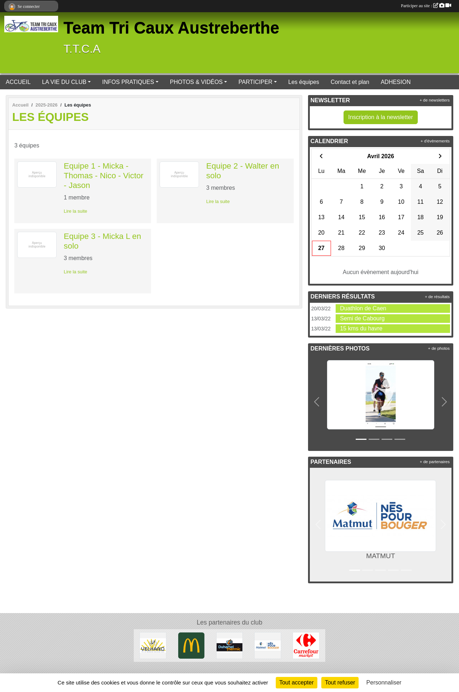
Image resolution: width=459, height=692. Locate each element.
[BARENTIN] (191, 645)
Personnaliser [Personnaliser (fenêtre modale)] (384, 682)
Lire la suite (75, 211)
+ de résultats (437, 297)
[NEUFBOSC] (229, 645)
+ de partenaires (435, 462)
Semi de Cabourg (362, 318)
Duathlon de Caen (363, 308)
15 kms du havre (361, 328)
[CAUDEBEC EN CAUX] (152, 645)
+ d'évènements (435, 141)
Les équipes (303, 82)
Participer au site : (426, 5)
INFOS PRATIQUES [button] (128, 82)
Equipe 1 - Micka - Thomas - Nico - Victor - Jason (103, 175)
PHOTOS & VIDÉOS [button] (196, 82)
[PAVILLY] (306, 645)
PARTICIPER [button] (255, 82)
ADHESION (396, 82)
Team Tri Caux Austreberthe (171, 28)
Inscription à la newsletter (380, 117)
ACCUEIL (18, 82)
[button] (317, 401)
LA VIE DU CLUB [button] (64, 82)
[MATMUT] (267, 645)
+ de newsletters (435, 100)
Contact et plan (350, 82)
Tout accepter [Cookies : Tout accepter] (296, 682)
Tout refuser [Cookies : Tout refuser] (340, 682)
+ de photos (439, 348)
